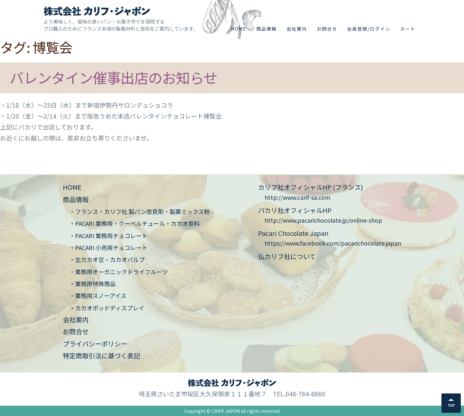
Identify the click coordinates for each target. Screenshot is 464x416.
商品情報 (266, 28)
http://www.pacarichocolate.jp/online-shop (323, 220)
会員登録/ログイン (369, 28)
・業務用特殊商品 (92, 283)
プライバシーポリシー (95, 343)
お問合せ (327, 28)
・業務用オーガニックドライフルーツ (118, 271)
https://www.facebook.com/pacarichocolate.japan (333, 243)
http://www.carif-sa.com (297, 197)
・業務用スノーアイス (97, 295)
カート (408, 28)
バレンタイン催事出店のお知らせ (113, 77)
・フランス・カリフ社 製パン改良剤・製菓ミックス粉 (139, 211)
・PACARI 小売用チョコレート (108, 247)
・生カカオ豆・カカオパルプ (107, 259)
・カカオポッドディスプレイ (106, 308)
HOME (239, 28)
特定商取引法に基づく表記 (101, 355)
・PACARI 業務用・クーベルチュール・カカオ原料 (134, 223)
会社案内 (296, 28)
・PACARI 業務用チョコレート (108, 235)
